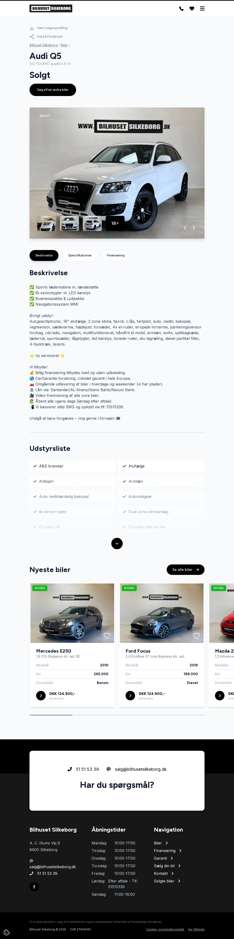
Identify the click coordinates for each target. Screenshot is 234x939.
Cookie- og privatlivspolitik (165, 929)
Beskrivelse (44, 255)
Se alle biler (185, 570)
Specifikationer (80, 255)
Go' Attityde (196, 929)
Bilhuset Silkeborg (43, 45)
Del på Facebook (46, 36)
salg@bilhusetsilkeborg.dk (137, 769)
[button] (185, 227)
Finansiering (116, 255)
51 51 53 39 (83, 769)
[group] (117, 173)
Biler (64, 45)
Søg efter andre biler (52, 90)
